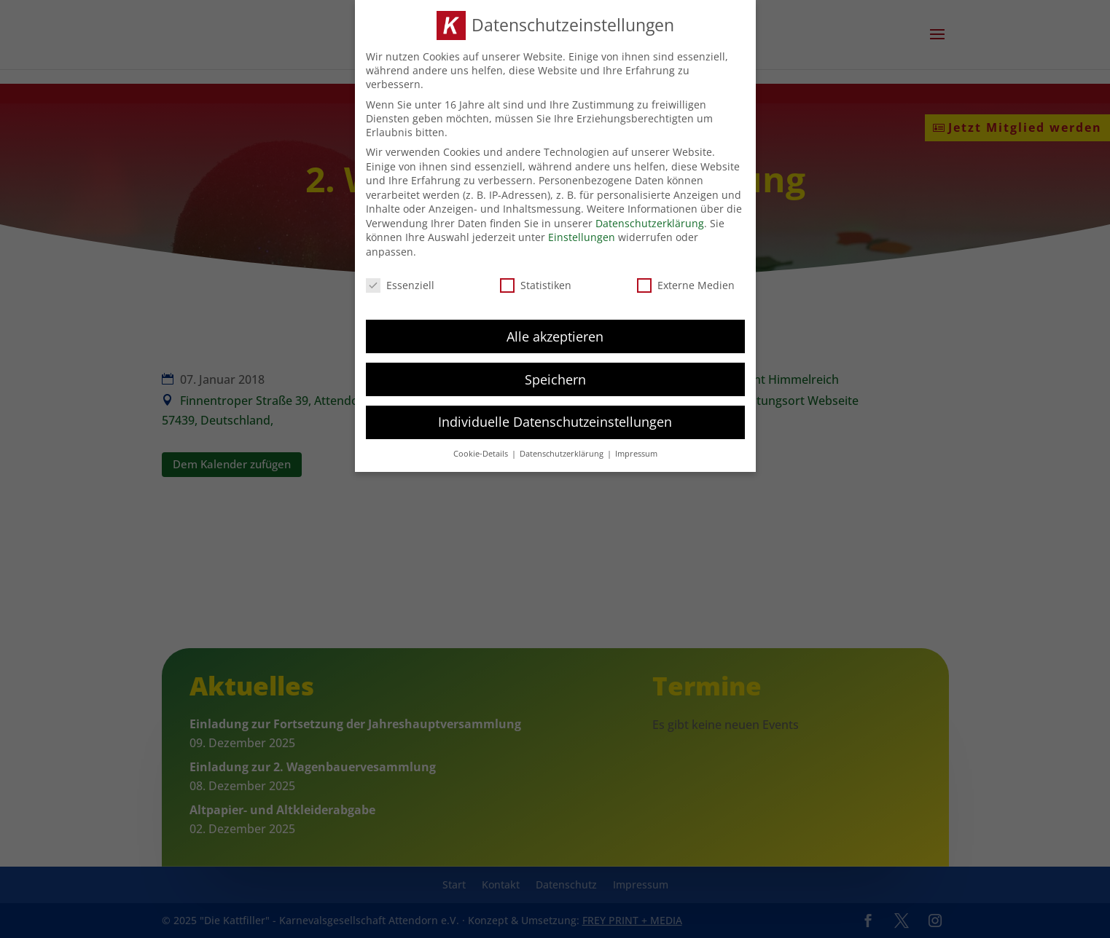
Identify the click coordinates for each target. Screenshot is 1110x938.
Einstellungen (581, 235)
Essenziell (400, 282)
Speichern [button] (555, 376)
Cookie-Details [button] (481, 451)
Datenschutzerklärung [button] (563, 451)
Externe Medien (686, 282)
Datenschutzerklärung (649, 220)
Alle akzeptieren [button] (555, 333)
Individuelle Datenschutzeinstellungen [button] (555, 419)
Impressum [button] (636, 451)
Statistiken (535, 282)
